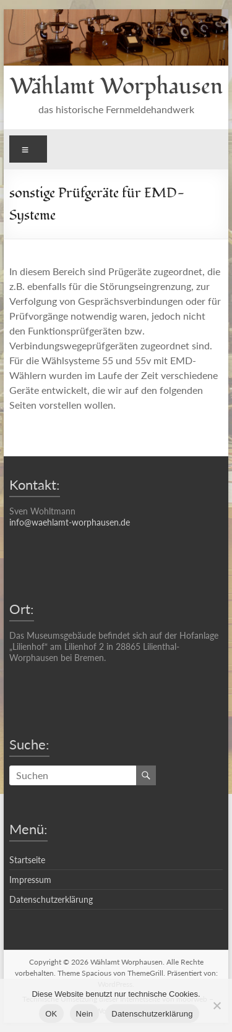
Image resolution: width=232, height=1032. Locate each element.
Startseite (27, 860)
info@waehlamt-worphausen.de (69, 522)
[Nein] (216, 1005)
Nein (84, 1013)
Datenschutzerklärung (51, 899)
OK (51, 1013)
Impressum (30, 879)
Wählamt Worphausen (116, 86)
